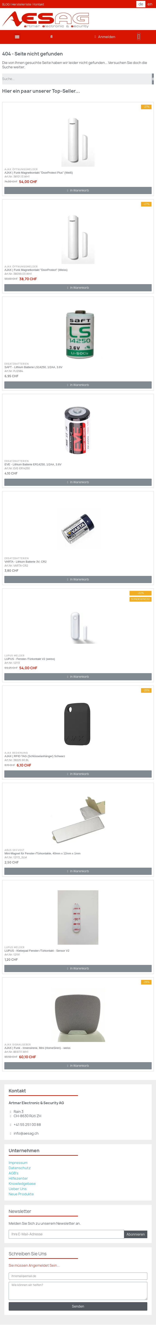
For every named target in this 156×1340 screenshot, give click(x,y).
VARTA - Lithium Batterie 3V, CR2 (26, 561)
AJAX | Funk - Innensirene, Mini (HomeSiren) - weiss (37, 1048)
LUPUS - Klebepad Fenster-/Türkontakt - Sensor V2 (37, 950)
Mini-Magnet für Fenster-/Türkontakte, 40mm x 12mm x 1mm (42, 853)
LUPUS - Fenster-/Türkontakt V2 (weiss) (30, 659)
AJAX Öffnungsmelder (21, 169)
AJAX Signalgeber (18, 1044)
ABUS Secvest (14, 850)
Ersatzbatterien (17, 363)
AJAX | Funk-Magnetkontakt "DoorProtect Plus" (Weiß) (39, 172)
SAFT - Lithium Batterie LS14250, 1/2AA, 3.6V (33, 367)
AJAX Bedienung (16, 752)
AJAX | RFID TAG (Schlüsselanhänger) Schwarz (35, 756)
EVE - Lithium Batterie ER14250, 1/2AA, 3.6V (33, 464)
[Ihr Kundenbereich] (105, 37)
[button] (51, 36)
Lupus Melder (15, 655)
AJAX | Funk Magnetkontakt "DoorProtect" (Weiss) (36, 270)
